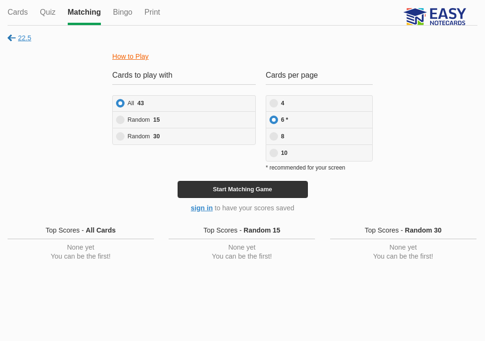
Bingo (123, 12)
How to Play (130, 56)
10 (284, 153)
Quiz (47, 12)
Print (152, 12)
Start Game (242, 189)
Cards (18, 12)
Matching (84, 12)
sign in (202, 208)
